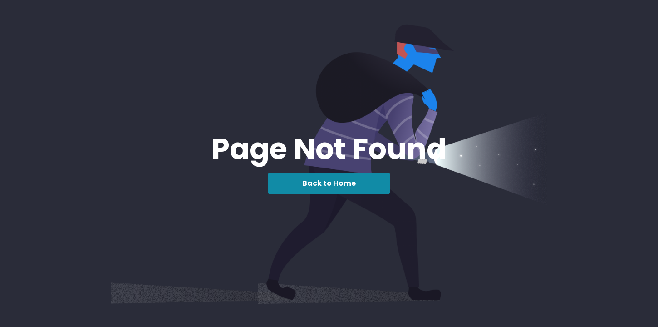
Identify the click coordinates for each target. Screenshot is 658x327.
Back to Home (329, 183)
